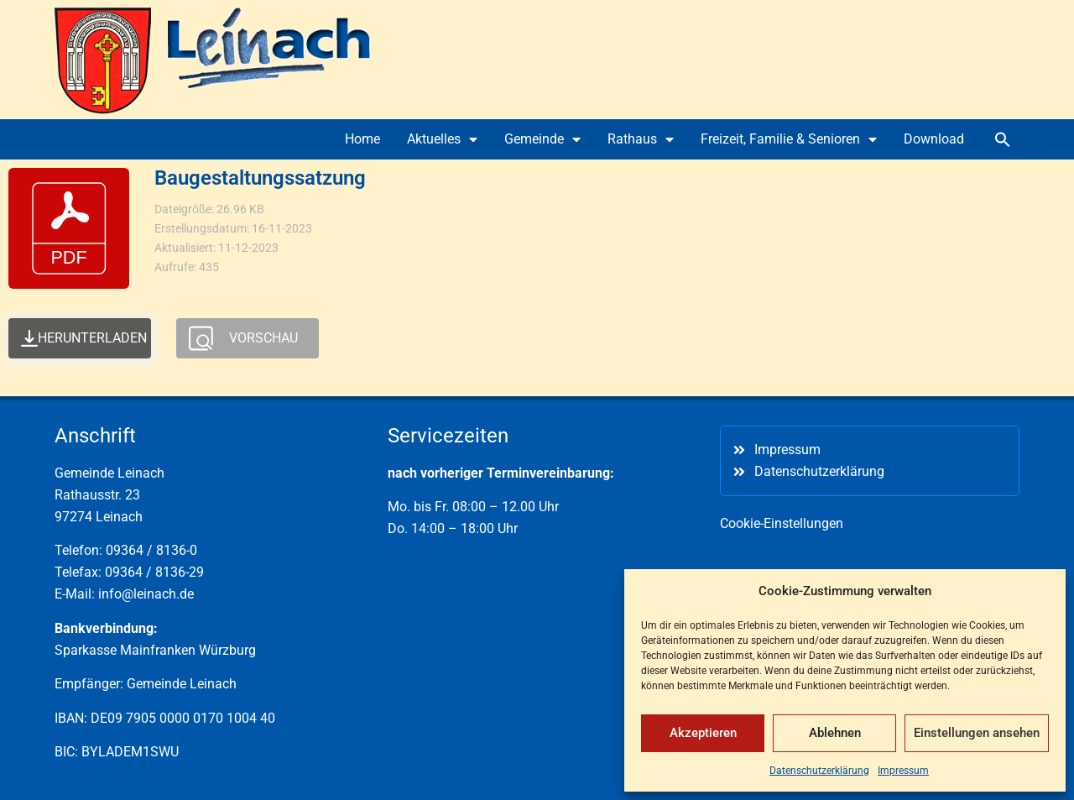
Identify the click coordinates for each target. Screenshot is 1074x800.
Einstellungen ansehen (977, 732)
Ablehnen (835, 732)
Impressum (903, 770)
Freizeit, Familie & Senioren (789, 139)
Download (934, 139)
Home (362, 139)
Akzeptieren (703, 732)
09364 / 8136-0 (151, 550)
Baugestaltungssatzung (260, 178)
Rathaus (640, 139)
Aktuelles (442, 139)
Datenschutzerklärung (819, 770)
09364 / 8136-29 (154, 572)
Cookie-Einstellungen (781, 523)
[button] (1003, 139)
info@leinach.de (146, 594)
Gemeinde (542, 139)
